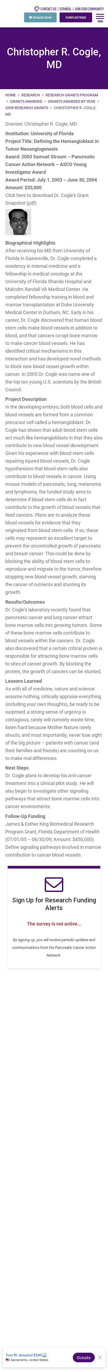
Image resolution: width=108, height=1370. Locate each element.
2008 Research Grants (26, 107)
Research (30, 94)
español (65, 8)
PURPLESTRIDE (76, 17)
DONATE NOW (40, 17)
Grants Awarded (26, 101)
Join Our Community (89, 8)
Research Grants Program (72, 94)
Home (11, 94)
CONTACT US (45, 8)
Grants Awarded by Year (71, 101)
